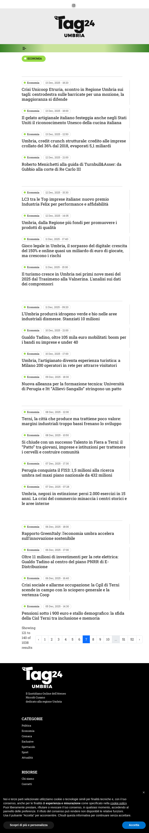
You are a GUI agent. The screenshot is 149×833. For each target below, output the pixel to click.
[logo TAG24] (74, 26)
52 (132, 639)
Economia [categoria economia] (28, 731)
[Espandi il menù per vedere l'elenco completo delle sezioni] (24, 48)
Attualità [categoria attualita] (27, 757)
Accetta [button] (134, 825)
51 (123, 639)
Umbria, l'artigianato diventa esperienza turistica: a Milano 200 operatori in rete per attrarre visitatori (71, 363)
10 (107, 639)
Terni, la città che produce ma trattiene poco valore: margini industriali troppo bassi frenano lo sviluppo (71, 421)
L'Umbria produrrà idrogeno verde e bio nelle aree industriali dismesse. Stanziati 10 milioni (69, 316)
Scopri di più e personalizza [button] (28, 825)
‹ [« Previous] (38, 639)
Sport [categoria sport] (25, 752)
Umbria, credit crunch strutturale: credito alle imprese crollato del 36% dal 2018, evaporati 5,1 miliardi (74, 143)
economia (34, 58)
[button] (73, 5)
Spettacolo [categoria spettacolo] (28, 747)
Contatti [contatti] (27, 784)
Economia (33, 83)
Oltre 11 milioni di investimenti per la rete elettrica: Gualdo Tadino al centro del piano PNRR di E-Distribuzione (70, 561)
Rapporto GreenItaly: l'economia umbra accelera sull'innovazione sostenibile (68, 536)
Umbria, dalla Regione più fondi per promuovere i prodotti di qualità (69, 225)
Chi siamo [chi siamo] (28, 778)
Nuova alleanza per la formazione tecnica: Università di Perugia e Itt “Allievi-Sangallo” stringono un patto (73, 386)
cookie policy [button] (118, 803)
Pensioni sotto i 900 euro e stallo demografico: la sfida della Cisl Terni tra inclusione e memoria (73, 615)
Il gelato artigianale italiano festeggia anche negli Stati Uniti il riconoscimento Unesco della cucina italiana (74, 120)
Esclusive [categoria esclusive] (28, 741)
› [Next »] (139, 639)
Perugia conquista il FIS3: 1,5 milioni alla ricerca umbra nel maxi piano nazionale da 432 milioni (68, 472)
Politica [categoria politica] (26, 725)
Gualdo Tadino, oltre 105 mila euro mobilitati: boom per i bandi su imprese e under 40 (74, 339)
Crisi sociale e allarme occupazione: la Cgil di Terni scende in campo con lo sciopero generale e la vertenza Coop (70, 589)
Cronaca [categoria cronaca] (27, 736)
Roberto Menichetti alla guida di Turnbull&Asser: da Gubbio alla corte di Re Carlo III (71, 166)
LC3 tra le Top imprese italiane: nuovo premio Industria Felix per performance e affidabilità (65, 201)
